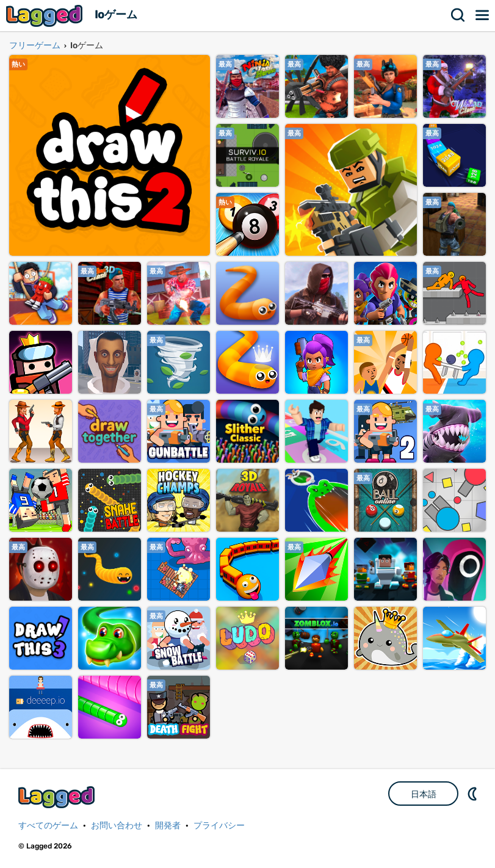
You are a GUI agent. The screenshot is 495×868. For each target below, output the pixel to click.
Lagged (45, 15)
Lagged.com (58, 796)
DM (473, 793)
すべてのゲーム (48, 825)
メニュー (483, 15)
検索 (458, 15)
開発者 (168, 825)
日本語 (423, 794)
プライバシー (219, 825)
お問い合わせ (116, 825)
